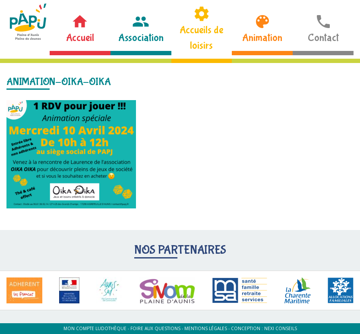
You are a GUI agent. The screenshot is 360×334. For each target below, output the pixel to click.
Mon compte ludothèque (94, 328)
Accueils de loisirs (201, 37)
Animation (262, 38)
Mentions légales (205, 328)
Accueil (80, 38)
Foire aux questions (155, 328)
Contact (323, 38)
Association (141, 38)
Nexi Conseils (280, 328)
